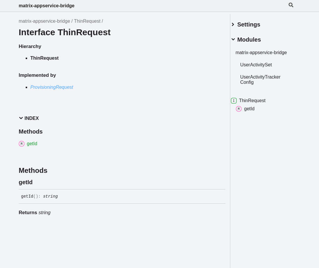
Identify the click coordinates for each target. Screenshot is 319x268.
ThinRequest (87, 21)
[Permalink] (38, 182)
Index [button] (29, 118)
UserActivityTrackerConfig (267, 82)
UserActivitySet (263, 67)
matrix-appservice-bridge (46, 5)
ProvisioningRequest (51, 87)
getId (252, 112)
